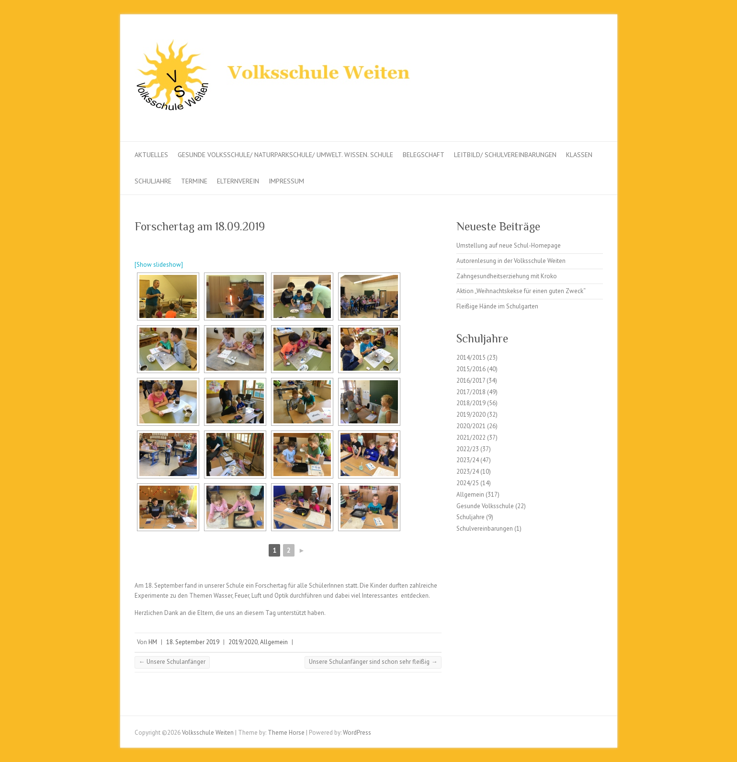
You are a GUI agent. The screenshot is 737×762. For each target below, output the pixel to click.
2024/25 (467, 483)
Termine (194, 181)
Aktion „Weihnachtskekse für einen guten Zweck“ (521, 291)
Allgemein (274, 642)
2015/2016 (471, 369)
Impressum (286, 181)
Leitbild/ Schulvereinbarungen (505, 154)
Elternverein (238, 181)
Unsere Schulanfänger (172, 662)
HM (152, 642)
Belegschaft (423, 154)
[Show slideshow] (159, 265)
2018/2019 (471, 403)
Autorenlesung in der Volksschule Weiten (511, 261)
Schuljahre (153, 181)
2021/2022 (471, 437)
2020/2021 (471, 426)
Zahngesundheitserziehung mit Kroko (506, 276)
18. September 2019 (192, 642)
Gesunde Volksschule (485, 506)
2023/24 (467, 460)
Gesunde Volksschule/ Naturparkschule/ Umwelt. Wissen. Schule (285, 154)
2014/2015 (471, 357)
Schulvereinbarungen (484, 528)
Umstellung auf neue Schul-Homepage (508, 245)
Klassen (579, 154)
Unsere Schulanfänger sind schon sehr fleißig (373, 662)
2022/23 (467, 449)
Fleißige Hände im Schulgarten (497, 306)
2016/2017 (470, 380)
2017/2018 (471, 392)
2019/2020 (243, 642)
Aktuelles (151, 154)
